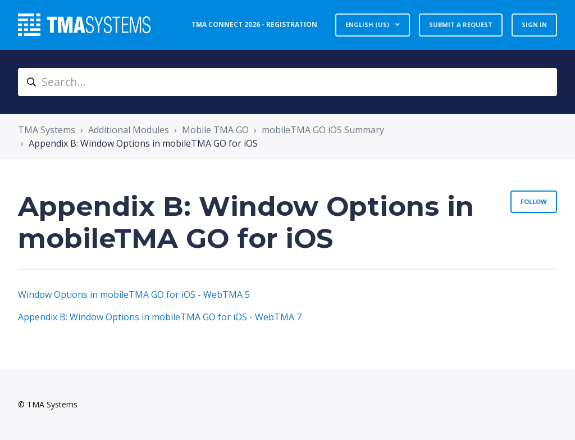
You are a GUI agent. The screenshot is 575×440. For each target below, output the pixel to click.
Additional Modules (128, 130)
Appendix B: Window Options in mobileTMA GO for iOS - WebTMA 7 (160, 317)
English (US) (368, 24)
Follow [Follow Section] (534, 201)
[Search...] (287, 82)
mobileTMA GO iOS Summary (323, 130)
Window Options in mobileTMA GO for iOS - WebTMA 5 (134, 294)
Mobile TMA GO (215, 130)
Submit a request (460, 24)
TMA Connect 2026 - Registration (254, 24)
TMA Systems (46, 130)
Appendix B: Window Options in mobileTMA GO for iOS (143, 143)
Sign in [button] (534, 24)
